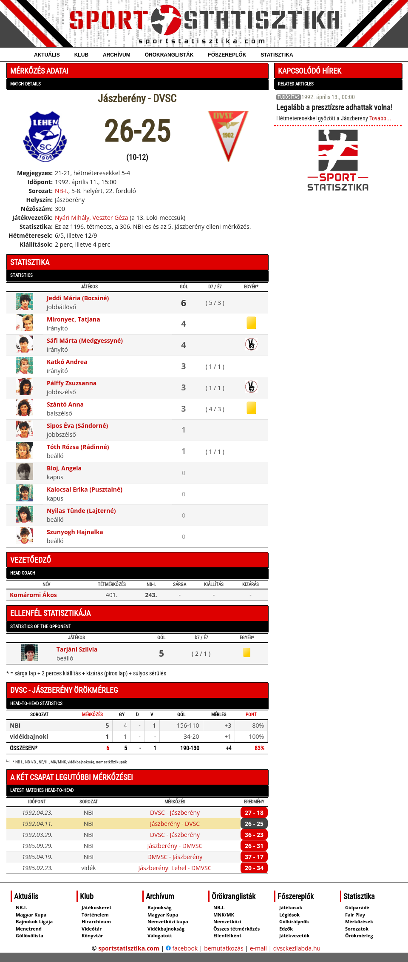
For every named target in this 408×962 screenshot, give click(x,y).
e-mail (258, 948)
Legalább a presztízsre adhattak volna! (334, 107)
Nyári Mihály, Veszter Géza (91, 217)
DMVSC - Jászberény (175, 857)
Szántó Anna (65, 404)
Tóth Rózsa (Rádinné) (78, 447)
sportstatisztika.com (128, 948)
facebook (182, 948)
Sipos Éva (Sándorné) (77, 425)
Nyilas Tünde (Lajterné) (81, 511)
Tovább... (380, 118)
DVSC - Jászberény (175, 812)
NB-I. (61, 191)
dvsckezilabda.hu (296, 948)
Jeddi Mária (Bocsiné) (78, 298)
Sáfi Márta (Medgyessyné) (85, 340)
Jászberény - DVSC (175, 824)
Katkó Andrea (67, 362)
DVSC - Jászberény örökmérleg (64, 690)
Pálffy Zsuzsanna (71, 383)
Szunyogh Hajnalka (75, 532)
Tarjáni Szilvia (77, 649)
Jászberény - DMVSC (175, 846)
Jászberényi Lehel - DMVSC (174, 868)
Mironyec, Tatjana (73, 319)
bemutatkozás (224, 948)
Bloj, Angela (64, 468)
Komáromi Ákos (33, 595)
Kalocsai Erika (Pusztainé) (84, 489)
